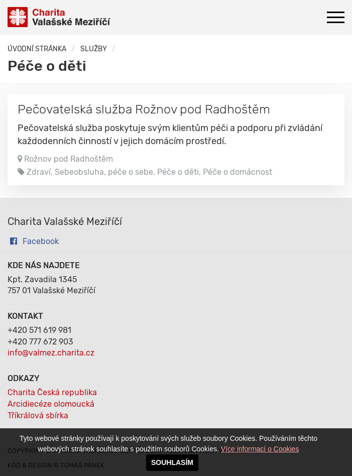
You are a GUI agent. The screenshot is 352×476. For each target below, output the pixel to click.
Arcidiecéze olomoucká (51, 404)
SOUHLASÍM (172, 462)
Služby (93, 49)
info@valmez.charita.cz (51, 353)
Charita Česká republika (52, 392)
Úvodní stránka (37, 49)
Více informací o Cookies (260, 449)
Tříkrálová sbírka (38, 415)
